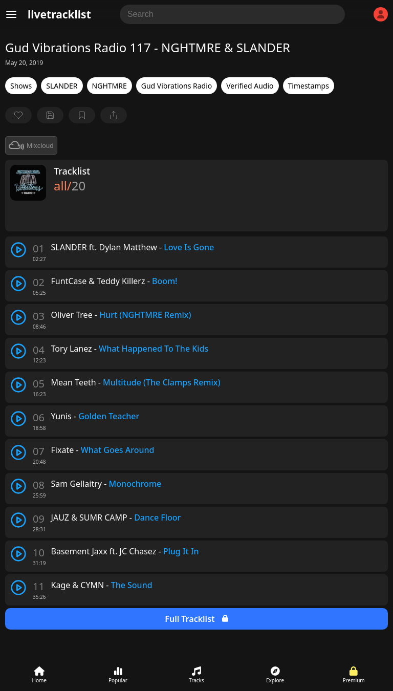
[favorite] (18, 115)
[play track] (18, 250)
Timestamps (308, 86)
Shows (21, 86)
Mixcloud (31, 145)
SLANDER (61, 86)
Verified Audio (249, 86)
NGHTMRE (109, 86)
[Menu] (11, 14)
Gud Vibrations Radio (176, 86)
